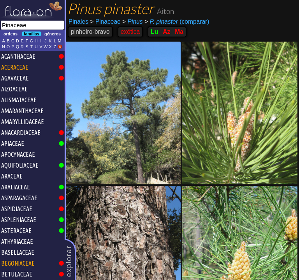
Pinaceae (105, 21)
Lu (154, 31)
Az (166, 31)
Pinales (78, 21)
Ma (179, 31)
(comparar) (176, 21)
